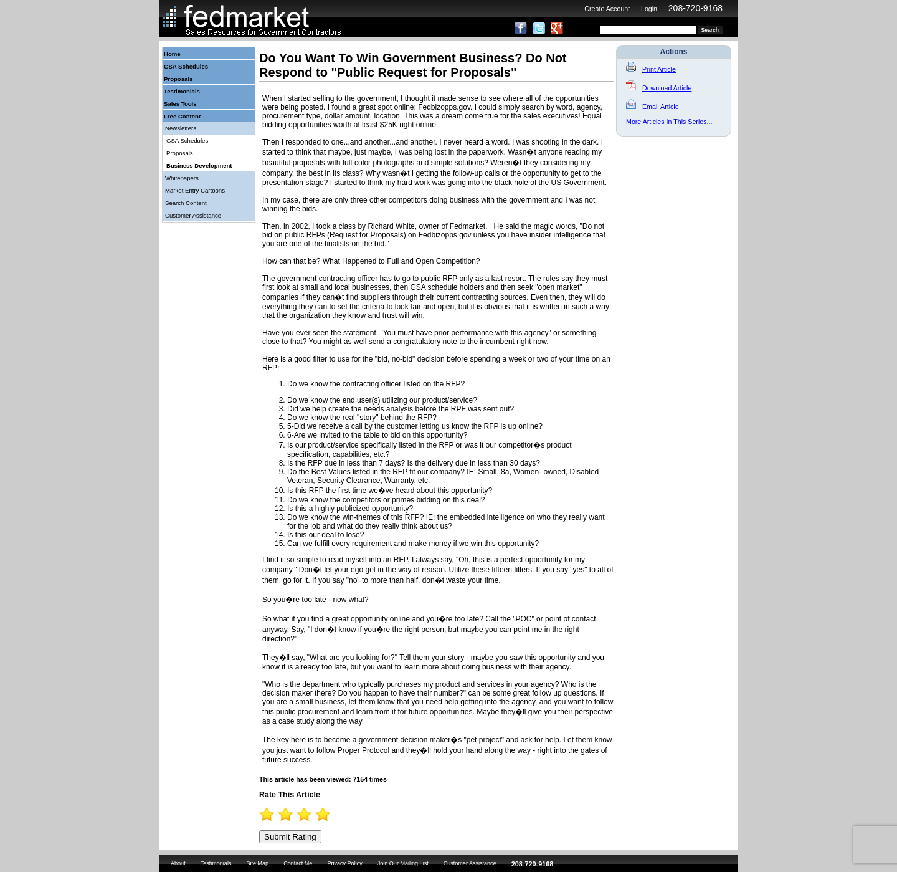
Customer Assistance (193, 215)
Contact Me (297, 863)
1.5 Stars (281, 814)
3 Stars (309, 814)
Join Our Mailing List (403, 863)
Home (172, 53)
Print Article (651, 69)
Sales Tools (180, 103)
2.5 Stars (300, 814)
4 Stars (328, 814)
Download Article (658, 88)
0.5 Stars (263, 814)
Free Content (182, 116)
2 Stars (291, 814)
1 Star (272, 814)
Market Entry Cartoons (195, 190)
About (178, 863)
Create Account (607, 8)
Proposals (178, 78)
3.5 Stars (319, 814)
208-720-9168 (695, 8)
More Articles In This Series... (669, 121)
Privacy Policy (344, 863)
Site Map (257, 863)
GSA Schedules (186, 66)
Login (649, 8)
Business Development (199, 165)
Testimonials (182, 91)
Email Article (652, 106)
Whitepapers (182, 178)
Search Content (186, 202)
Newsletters (180, 128)
